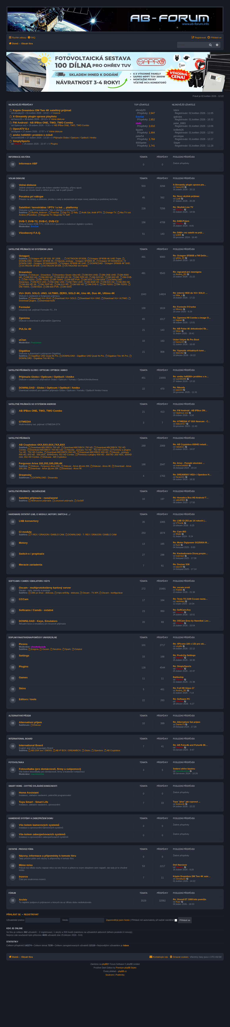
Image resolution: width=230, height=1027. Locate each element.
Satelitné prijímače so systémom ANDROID (32, 404)
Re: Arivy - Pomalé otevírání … (189, 463)
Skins (22, 688)
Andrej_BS (181, 274)
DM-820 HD (30, 277)
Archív (23, 899)
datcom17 (180, 424)
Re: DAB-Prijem (181, 221)
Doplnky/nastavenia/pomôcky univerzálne (33, 637)
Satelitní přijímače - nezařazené (27, 491)
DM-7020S (42, 279)
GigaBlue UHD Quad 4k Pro (43, 356)
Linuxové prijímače (62, 500)
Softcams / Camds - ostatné (36, 610)
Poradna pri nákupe (31, 196)
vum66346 (181, 379)
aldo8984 (180, 500)
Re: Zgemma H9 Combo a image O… (192, 318)
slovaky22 (181, 878)
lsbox (126, 945)
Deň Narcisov (180, 865)
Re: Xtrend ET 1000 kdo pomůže (189, 899)
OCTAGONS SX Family (75, 265)
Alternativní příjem (20, 716)
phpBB (105, 964)
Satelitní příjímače (19, 438)
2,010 (152, 126)
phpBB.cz (122, 971)
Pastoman (36, 342)
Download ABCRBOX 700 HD (44, 447)
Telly (74, 212)
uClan (22, 339)
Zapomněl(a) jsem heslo (118, 920)
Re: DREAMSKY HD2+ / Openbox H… (192, 474)
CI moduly (25, 531)
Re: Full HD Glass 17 (183, 688)
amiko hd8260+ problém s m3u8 (31, 134)
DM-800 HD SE (63, 277)
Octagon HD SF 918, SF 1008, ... (45, 258)
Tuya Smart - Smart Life (33, 801)
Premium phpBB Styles (126, 968)
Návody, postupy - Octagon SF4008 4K (75, 261)
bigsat (179, 320)
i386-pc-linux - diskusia (40, 593)
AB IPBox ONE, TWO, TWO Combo (71, 125)
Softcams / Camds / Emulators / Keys (29, 581)
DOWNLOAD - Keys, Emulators (38, 621)
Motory (23, 542)
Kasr (178, 902)
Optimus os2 (182, 413)
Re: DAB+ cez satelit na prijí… (188, 232)
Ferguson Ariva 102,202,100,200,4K (40, 463)
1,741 (152, 145)
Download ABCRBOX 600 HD (92, 452)
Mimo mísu (26, 865)
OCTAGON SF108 (29, 265)
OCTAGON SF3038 (75, 258)
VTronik (179, 523)
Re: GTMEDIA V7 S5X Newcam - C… (191, 421)
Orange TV (109, 212)
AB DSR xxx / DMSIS (40, 750)
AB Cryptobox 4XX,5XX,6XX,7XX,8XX (42, 444)
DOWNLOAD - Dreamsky (44, 477)
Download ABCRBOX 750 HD (77, 447)
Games (23, 677)
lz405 (178, 235)
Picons (23, 644)
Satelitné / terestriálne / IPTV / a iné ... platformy (48, 207)
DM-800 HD (46, 277)
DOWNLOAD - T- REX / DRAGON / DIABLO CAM (90, 534)
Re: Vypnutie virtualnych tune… (189, 350)
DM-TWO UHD (74, 282)
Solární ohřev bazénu (184, 768)
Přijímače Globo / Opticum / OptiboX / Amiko (74, 137)
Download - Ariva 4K (70, 468)
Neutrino (55, 649)
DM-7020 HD (80, 277)
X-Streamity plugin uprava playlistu (33, 116)
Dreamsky (25, 474)
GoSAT (79, 500)
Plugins (54, 144)
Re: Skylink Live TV (183, 207)
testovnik (180, 804)
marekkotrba (37, 774)
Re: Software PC (181, 699)
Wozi (178, 331)
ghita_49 (180, 258)
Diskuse (36, 725)
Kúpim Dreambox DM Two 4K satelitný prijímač (40, 110)
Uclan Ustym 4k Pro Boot (186, 339)
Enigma (33, 649)
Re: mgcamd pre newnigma (187, 272)
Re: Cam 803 (179, 531)
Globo (86, 750)
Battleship (178, 677)
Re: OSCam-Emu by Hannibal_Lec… (192, 621)
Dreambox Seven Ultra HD (66, 275)
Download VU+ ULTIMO (114, 298)
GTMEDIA (25, 421)
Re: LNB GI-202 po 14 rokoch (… (190, 520)
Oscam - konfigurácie (111, 593)
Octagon (24, 255)
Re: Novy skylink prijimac (186, 196)
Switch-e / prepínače (31, 553)
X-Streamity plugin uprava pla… (189, 184)
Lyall (178, 198)
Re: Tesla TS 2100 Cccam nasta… (190, 599)
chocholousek (38, 647)
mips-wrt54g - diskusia (66, 593)
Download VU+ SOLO (64, 298)
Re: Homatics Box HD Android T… (191, 497)
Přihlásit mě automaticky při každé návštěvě (154, 920)
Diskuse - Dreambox (39, 275)
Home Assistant (29, 792)
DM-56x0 (86, 279)
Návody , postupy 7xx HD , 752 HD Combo (86, 450)
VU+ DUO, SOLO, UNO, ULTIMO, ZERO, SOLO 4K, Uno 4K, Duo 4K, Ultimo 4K (67, 293)
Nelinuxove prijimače (39, 500)
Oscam (44, 649)
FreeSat (54, 212)
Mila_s (179, 295)
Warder (179, 209)
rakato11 (180, 447)
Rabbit (179, 590)
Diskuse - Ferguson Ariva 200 (44, 466)
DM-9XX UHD (90, 275)
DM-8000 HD (91, 282)
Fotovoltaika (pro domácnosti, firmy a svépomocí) (50, 768)
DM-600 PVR (72, 279)
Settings (24, 655)
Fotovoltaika (16, 762)
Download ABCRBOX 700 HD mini (45, 450)
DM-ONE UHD (107, 275)
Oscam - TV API (89, 593)
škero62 (180, 353)
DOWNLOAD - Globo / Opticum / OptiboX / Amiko (49, 387)
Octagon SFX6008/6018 (109, 261)
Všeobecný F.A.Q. (30, 232)
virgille (179, 646)
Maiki (178, 534)
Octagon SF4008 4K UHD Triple (104, 258)
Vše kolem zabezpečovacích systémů (42, 834)
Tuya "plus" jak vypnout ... (186, 801)
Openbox (97, 750)
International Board (20, 739)
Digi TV (65, 212)
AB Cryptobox (112, 750)
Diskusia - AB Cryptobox (53, 457)
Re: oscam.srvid (181, 587)
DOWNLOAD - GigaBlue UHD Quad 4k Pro (81, 356)
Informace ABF (28, 163)
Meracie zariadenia (30, 564)
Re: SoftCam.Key (182, 610)
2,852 (152, 119)
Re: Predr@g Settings (184, 655)
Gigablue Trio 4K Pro (116, 356)
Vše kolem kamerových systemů (39, 824)
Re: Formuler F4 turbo (184, 307)
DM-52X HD (96, 277)
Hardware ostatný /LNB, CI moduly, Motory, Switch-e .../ (39, 514)
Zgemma (24, 318)
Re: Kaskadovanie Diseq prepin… (190, 553)
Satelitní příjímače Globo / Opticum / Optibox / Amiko (38, 370)
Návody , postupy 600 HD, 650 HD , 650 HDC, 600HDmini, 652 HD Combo (74, 453)
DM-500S (99, 279)
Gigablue (24, 350)
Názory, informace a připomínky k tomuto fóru (47, 855)
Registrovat (31, 914)
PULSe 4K (25, 328)
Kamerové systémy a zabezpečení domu (31, 818)
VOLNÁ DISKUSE (17, 178)
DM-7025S (27, 279)
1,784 (152, 139)
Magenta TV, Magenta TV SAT (54, 215)
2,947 (152, 113)
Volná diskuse (58, 119)
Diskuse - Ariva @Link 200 (75, 466)
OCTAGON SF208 (51, 265)
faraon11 (180, 477)
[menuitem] (31, 37)
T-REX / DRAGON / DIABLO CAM (46, 534)
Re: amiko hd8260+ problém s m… (191, 376)
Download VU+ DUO (39, 298)
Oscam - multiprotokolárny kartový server (45, 587)
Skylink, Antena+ (37, 212)
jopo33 (179, 390)
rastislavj (180, 601)
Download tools (46, 300)
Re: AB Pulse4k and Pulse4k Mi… (190, 745)
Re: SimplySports (182, 666)
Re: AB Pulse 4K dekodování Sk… (190, 328)
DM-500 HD (112, 277)
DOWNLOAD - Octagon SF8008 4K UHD (108, 263)
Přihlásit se (13, 914)
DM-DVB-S (91, 284)
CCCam (23, 599)
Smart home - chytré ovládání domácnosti (33, 786)
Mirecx (179, 309)
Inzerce (56, 113)
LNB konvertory (29, 520)
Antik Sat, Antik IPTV (90, 212)
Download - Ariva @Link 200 (43, 468)
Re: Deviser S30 (181, 564)
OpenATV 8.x (19, 128)
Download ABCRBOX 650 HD (60, 452)
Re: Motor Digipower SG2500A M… (191, 542)
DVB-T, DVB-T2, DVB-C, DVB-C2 (38, 221)
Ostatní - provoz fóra (21, 849)
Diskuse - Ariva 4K (100, 466)
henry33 (180, 187)
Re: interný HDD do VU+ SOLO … (190, 293)
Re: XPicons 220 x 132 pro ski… (189, 644)
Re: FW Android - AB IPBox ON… (190, 410)
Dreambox (25, 272)
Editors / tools (27, 699)
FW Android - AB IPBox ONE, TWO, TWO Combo (41, 122)
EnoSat (35, 226)
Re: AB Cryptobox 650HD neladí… (190, 444)
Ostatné (77, 649)
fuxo (178, 545)
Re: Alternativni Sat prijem (186, 722)
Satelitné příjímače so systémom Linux (31, 249)
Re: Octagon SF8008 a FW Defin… (190, 255)
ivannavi (180, 556)
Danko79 (180, 724)
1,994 (152, 132)
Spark (66, 649)
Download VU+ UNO (89, 298)
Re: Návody (179, 387)
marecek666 (182, 465)
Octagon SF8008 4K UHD (72, 263)
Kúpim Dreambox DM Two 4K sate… (192, 876)
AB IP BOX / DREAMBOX (67, 750)
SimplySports (20, 141)
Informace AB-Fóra (19, 157)
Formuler (24, 307)
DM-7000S (56, 279)
